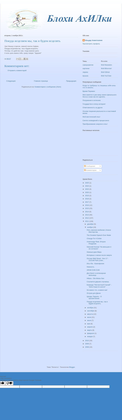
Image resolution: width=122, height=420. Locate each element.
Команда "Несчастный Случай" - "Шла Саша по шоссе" (99, 286)
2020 (87, 192)
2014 (87, 212)
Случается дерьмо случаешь (98, 282)
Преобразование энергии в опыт (95, 124)
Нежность (90, 267)
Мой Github (105, 72)
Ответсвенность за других (93, 108)
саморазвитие (88, 65)
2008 (87, 347)
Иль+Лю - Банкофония (95, 264)
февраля (91, 333)
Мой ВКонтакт (106, 68)
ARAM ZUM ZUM (93, 270)
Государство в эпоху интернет (94, 104)
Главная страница (41, 81)
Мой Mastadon (106, 65)
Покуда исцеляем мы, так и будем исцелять (97, 303)
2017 (87, 202)
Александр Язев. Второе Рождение (96, 243)
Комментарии (90, 170)
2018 (87, 199)
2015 (87, 208)
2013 (87, 215)
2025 (87, 183)
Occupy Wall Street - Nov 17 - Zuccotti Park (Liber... (97, 259)
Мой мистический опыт (91, 117)
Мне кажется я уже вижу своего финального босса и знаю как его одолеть (99, 96)
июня (89, 320)
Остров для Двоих (94, 293)
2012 (87, 218)
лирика (85, 72)
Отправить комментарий (17, 70)
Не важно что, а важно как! (97, 290)
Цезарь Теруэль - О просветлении (94, 297)
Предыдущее (71, 81)
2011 (87, 221)
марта (89, 330)
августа (90, 314)
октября (90, 308)
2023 (87, 189)
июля (89, 317)
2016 (87, 205)
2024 (87, 186)
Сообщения (89, 166)
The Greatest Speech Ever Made (99, 235)
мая (89, 324)
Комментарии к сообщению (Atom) (48, 87)
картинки (86, 68)
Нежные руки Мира (94, 252)
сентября (91, 311)
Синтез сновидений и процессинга (96, 120)
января (90, 336)
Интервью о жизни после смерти (99, 255)
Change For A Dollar (94, 238)
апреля (90, 327)
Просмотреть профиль (91, 44)
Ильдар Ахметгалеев (93, 40)
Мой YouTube (106, 76)
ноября (90, 227)
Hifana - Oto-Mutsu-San (95, 278)
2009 (87, 344)
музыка (85, 76)
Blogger (72, 367)
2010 (87, 340)
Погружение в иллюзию (92, 100)
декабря (90, 224)
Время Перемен (89, 91)
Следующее (11, 81)
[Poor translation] (9, 383)
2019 (87, 196)
